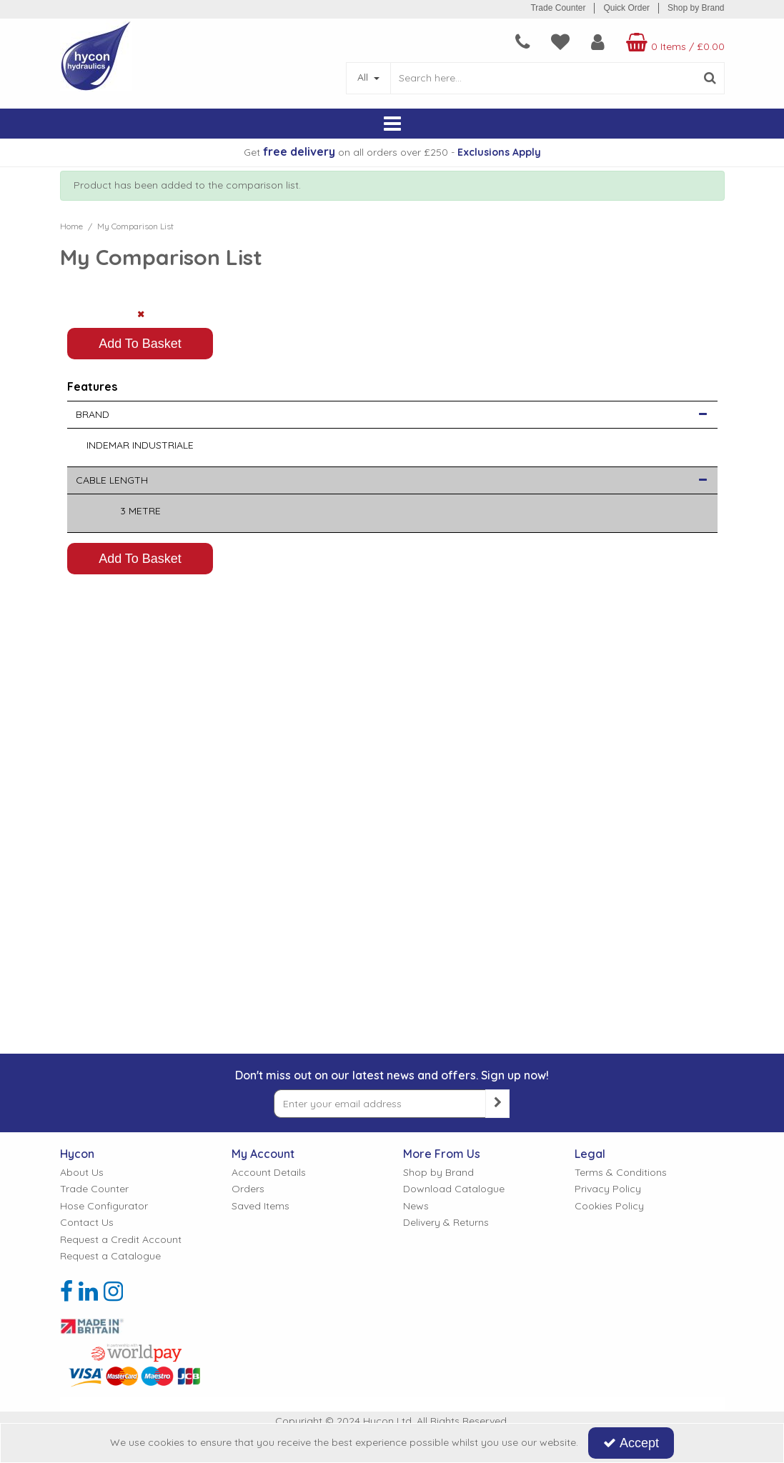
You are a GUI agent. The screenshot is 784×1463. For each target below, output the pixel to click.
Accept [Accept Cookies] (631, 1443)
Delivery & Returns (446, 1223)
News (416, 1206)
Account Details (269, 1173)
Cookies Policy (609, 1206)
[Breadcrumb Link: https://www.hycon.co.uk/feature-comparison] (135, 226)
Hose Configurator (104, 1206)
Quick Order (626, 8)
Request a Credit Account (121, 1240)
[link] (66, 1291)
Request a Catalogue (110, 1256)
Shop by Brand (696, 8)
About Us (82, 1173)
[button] (703, 692)
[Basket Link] (673, 42)
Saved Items (260, 1206)
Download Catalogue (454, 1189)
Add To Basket (140, 621)
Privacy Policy (608, 1189)
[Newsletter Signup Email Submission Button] (497, 1103)
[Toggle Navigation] (392, 124)
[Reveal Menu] (392, 124)
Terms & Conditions (621, 1173)
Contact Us (87, 1223)
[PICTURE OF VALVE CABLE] (140, 374)
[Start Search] (711, 78)
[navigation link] (522, 42)
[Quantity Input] (140, 583)
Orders (248, 1189)
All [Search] (364, 77)
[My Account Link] (597, 42)
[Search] (543, 78)
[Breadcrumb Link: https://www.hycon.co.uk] (71, 226)
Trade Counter (557, 8)
